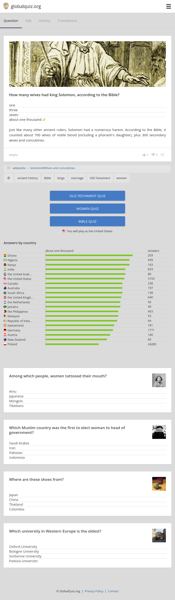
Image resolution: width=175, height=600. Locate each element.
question (11, 20)
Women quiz (87, 208)
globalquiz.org (26, 6)
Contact (113, 591)
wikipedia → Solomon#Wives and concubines (44, 168)
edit (29, 20)
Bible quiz (87, 221)
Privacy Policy (94, 591)
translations (67, 20)
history (44, 20)
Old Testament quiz (87, 195)
